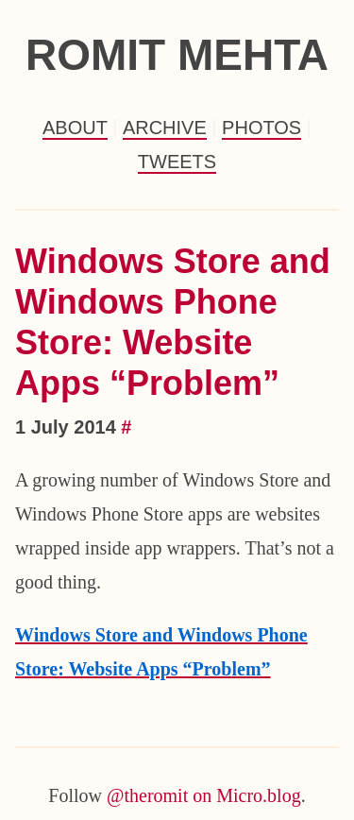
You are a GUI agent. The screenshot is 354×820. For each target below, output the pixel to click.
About (75, 127)
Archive (165, 127)
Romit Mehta (177, 54)
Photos (261, 127)
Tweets (177, 161)
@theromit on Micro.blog (204, 795)
